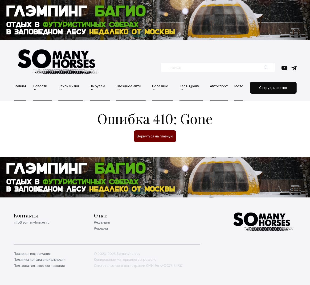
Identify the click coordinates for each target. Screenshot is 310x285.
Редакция (102, 222)
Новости (40, 86)
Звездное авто (128, 86)
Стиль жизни (68, 86)
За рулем (97, 86)
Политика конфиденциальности (39, 259)
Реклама (101, 228)
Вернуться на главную (155, 136)
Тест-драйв (189, 86)
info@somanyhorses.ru (31, 222)
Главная (20, 86)
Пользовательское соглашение (39, 266)
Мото (238, 86)
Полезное (160, 86)
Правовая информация (32, 254)
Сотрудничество (273, 88)
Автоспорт (219, 86)
